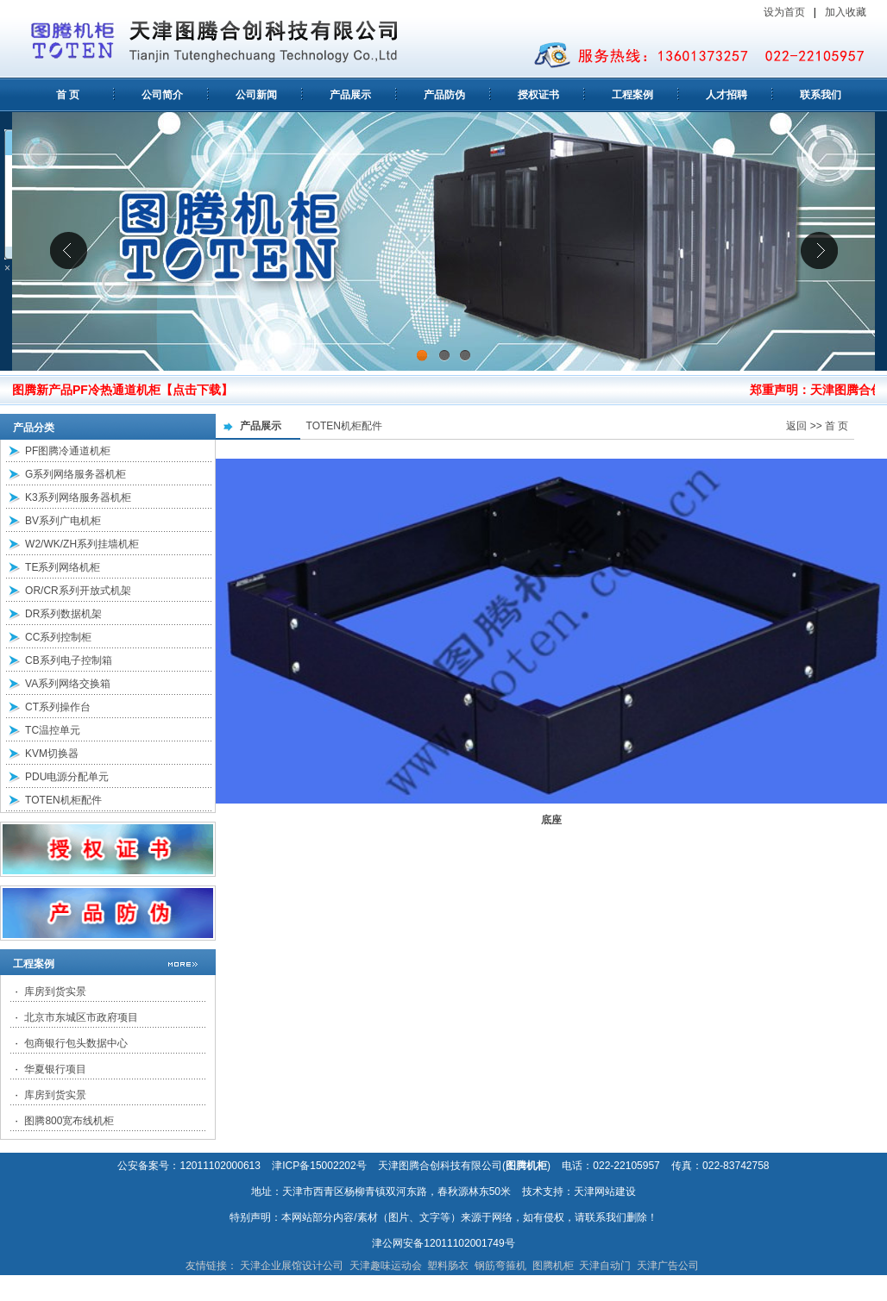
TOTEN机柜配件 (63, 800)
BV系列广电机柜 (63, 521)
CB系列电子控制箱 (68, 660)
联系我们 (820, 95)
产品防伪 (444, 95)
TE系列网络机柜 (62, 567)
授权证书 (538, 95)
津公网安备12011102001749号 (443, 1243)
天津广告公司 (668, 1266)
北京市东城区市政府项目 (81, 1017)
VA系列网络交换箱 (67, 684)
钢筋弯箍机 (500, 1266)
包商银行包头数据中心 (76, 1043)
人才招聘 (726, 95)
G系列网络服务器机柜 (75, 474)
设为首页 (784, 12)
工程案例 (632, 95)
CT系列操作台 (58, 707)
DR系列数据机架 (63, 614)
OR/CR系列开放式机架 (78, 591)
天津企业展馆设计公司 (291, 1266)
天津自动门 (605, 1266)
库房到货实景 (55, 991)
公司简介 (162, 95)
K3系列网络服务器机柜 (78, 497)
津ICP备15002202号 (319, 1166)
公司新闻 (256, 95)
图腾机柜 (553, 1266)
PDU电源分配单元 (67, 777)
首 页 (67, 95)
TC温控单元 (52, 730)
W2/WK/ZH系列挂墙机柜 (82, 544)
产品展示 (350, 95)
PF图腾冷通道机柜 (67, 451)
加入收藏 (847, 12)
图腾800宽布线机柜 (69, 1121)
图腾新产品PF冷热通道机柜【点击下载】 (122, 390)
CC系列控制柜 (58, 637)
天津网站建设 (605, 1191)
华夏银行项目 (55, 1069)
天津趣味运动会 (385, 1266)
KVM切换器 (52, 753)
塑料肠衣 (448, 1266)
